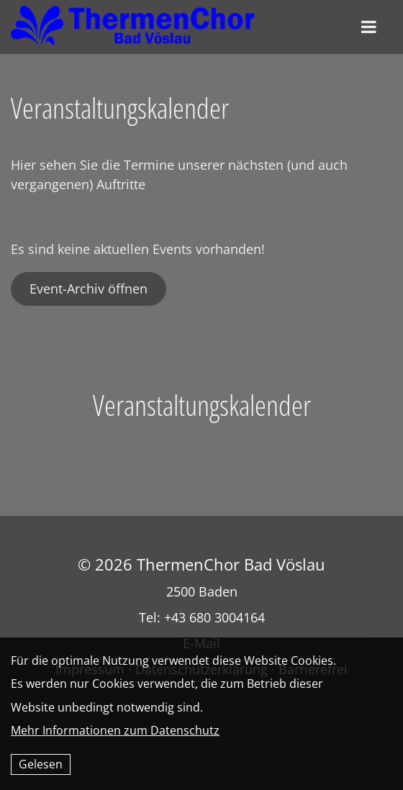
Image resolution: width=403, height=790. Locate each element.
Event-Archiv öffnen (89, 288)
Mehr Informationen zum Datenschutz (115, 730)
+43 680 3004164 (214, 617)
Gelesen (41, 764)
